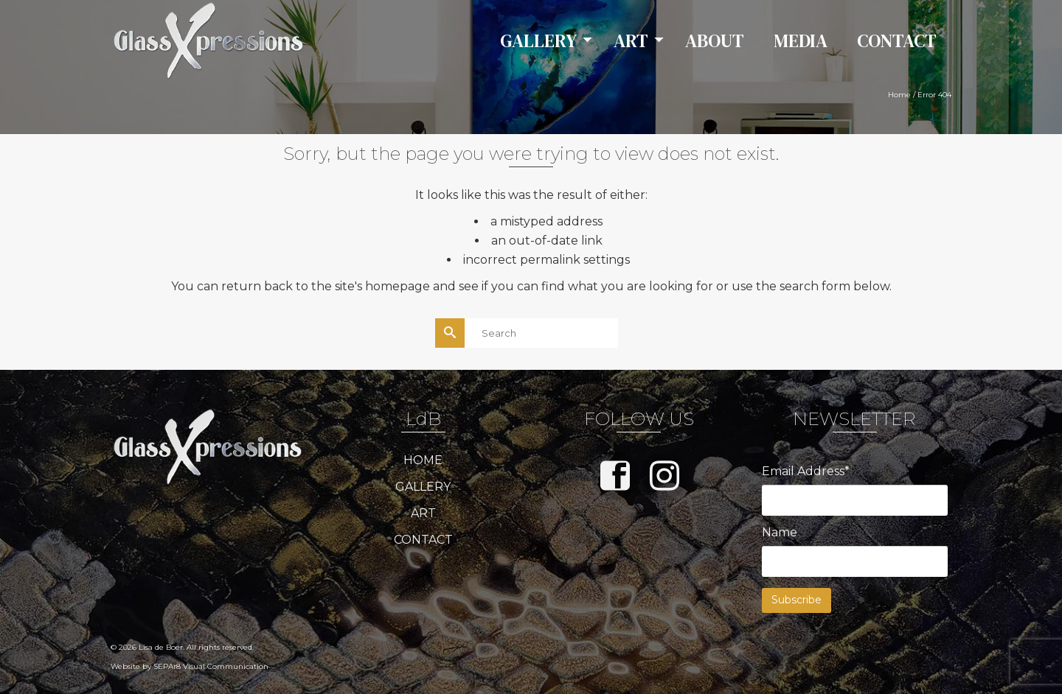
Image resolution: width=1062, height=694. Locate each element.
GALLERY (423, 487)
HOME (422, 460)
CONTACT (423, 540)
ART (423, 513)
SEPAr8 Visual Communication (210, 666)
